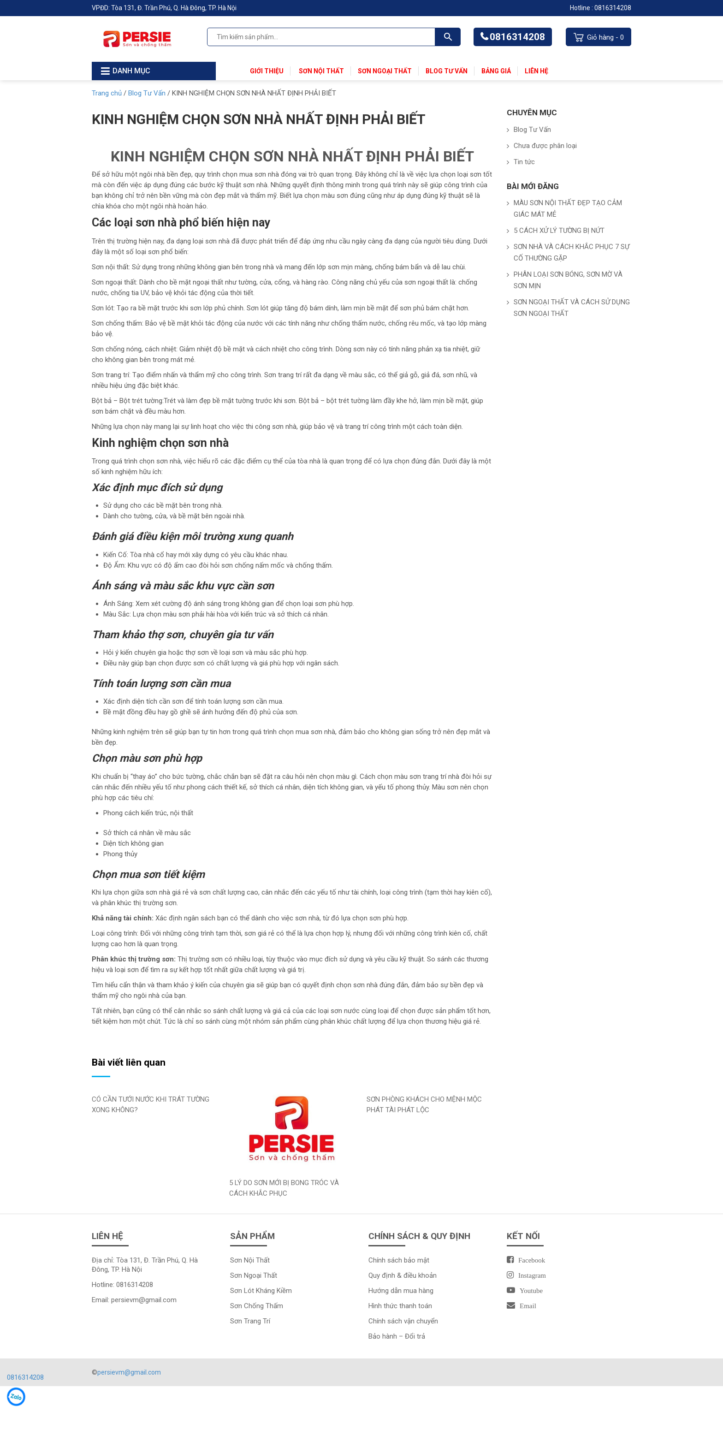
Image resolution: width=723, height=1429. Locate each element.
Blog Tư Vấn (447, 71)
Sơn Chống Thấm (256, 1306)
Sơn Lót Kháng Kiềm (261, 1291)
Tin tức (524, 162)
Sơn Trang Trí (250, 1321)
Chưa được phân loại (545, 146)
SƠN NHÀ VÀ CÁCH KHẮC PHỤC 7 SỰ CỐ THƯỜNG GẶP (571, 252)
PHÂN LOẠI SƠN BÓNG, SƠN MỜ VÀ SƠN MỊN (568, 280)
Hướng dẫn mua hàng (400, 1291)
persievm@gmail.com (144, 1300)
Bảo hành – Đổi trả (396, 1336)
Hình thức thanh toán (400, 1306)
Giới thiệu (267, 71)
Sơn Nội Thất (320, 71)
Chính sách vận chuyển (403, 1321)
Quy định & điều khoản (402, 1275)
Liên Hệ (536, 71)
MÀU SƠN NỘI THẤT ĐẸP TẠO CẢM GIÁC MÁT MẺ (568, 209)
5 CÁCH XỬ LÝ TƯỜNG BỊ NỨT (559, 230)
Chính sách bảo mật (398, 1260)
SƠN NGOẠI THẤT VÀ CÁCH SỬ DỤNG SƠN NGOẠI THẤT (572, 308)
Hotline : (582, 8)
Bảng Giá (496, 71)
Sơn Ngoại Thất (385, 71)
